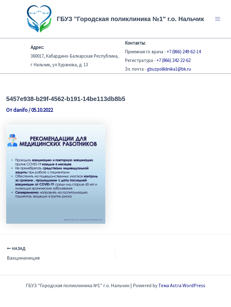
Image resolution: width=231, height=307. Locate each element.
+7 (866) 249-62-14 (184, 52)
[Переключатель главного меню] (218, 19)
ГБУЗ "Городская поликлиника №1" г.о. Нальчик (130, 18)
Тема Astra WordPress (181, 285)
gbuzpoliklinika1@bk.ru (169, 69)
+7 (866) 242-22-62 (173, 60)
